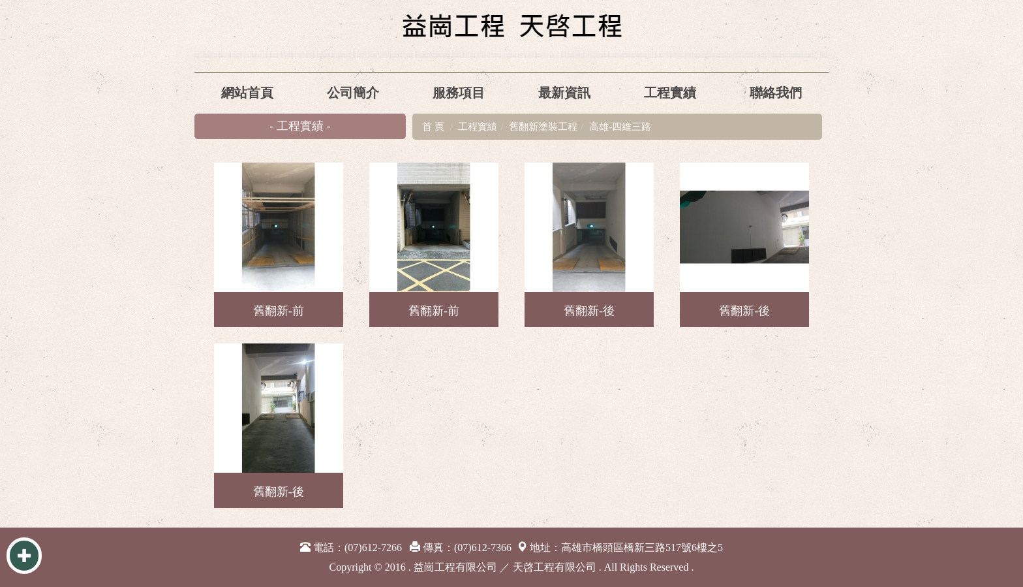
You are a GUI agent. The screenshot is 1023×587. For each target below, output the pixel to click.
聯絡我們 (776, 93)
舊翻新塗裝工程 (543, 126)
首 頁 (433, 126)
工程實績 (670, 93)
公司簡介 (353, 93)
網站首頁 (247, 93)
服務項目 (459, 93)
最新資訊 (564, 93)
